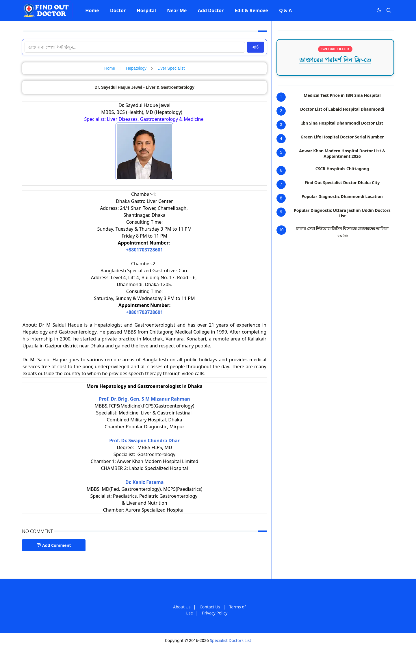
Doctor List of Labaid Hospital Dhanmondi (342, 109)
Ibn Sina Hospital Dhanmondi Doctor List (342, 123)
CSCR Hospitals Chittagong (342, 168)
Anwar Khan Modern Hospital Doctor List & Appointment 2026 (342, 153)
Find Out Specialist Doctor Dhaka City (342, 182)
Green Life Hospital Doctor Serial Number (342, 137)
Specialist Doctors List (230, 640)
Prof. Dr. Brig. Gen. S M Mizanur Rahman (144, 399)
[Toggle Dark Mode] (379, 10)
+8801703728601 (144, 250)
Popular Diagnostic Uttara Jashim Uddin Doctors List (342, 213)
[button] (92, 10)
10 (281, 229)
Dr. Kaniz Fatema (144, 482)
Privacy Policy (214, 613)
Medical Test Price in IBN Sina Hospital (342, 95)
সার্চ (255, 47)
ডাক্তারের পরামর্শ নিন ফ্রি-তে (335, 60)
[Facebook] (367, 10)
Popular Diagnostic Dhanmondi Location (342, 196)
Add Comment (53, 545)
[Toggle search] (389, 10)
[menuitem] (92, 10)
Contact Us (210, 607)
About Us (181, 607)
